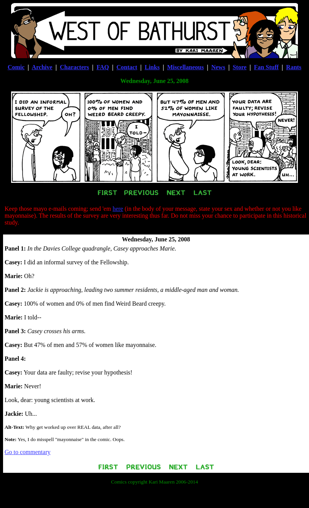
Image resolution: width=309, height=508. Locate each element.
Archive (42, 67)
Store (239, 67)
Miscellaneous (185, 67)
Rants (293, 67)
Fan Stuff (266, 67)
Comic (16, 67)
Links (152, 67)
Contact (127, 67)
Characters (74, 67)
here (117, 208)
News (218, 67)
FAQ (102, 67)
